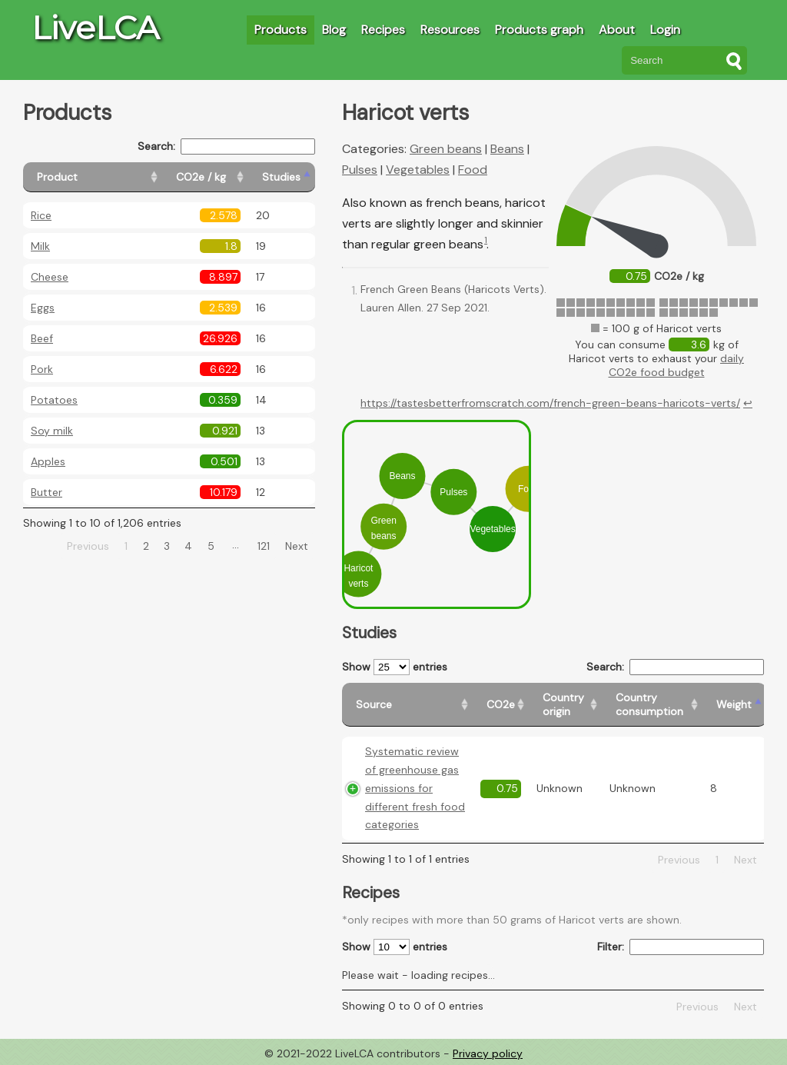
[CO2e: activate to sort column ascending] (501, 705)
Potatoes (54, 400)
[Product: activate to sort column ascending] (92, 177)
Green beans (446, 149)
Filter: (680, 947)
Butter (46, 492)
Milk (40, 246)
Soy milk (52, 431)
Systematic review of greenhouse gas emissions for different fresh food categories (415, 787)
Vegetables (418, 169)
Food (472, 169)
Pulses (359, 169)
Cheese (49, 277)
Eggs (43, 308)
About (617, 30)
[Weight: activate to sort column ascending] (734, 705)
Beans (507, 149)
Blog (334, 30)
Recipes (383, 30)
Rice (41, 215)
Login (665, 30)
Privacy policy (488, 1053)
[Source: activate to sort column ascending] (407, 705)
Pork (42, 369)
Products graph (539, 30)
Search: (226, 146)
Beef (42, 338)
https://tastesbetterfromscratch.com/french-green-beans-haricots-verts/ (550, 403)
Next (296, 546)
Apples (48, 461)
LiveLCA (95, 28)
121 (263, 546)
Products (280, 30)
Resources (450, 30)
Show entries (394, 667)
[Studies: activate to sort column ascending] (281, 177)
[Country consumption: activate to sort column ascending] (652, 705)
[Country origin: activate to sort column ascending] (565, 705)
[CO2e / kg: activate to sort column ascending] (205, 177)
